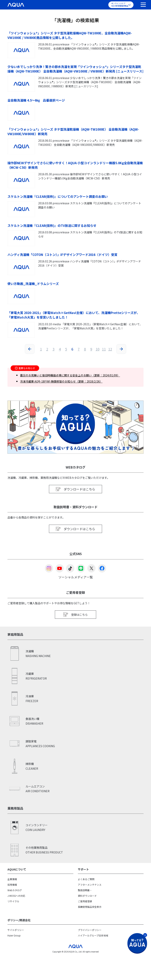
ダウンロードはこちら (75, 489)
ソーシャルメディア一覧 (75, 577)
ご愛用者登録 (85, 901)
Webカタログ (14, 890)
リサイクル (13, 901)
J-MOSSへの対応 (16, 895)
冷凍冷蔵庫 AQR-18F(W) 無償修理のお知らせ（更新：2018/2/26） (61, 381)
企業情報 (12, 879)
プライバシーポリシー (89, 930)
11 (104, 349)
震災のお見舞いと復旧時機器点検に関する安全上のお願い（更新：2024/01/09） (70, 375)
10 (97, 349)
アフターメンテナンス (89, 884)
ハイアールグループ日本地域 (93, 935)
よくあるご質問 (86, 879)
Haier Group (14, 935)
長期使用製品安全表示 (89, 906)
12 (110, 349)
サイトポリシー (15, 930)
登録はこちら (75, 614)
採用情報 (12, 884)
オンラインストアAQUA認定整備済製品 (119, 4)
